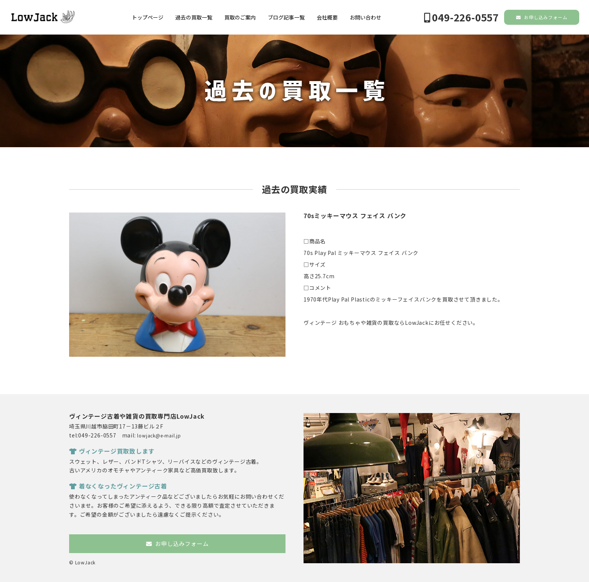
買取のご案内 (240, 17)
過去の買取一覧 (193, 17)
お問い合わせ (365, 17)
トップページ (147, 17)
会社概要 (327, 17)
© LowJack (82, 562)
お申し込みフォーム (542, 17)
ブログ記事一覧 (286, 17)
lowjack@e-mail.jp (159, 435)
